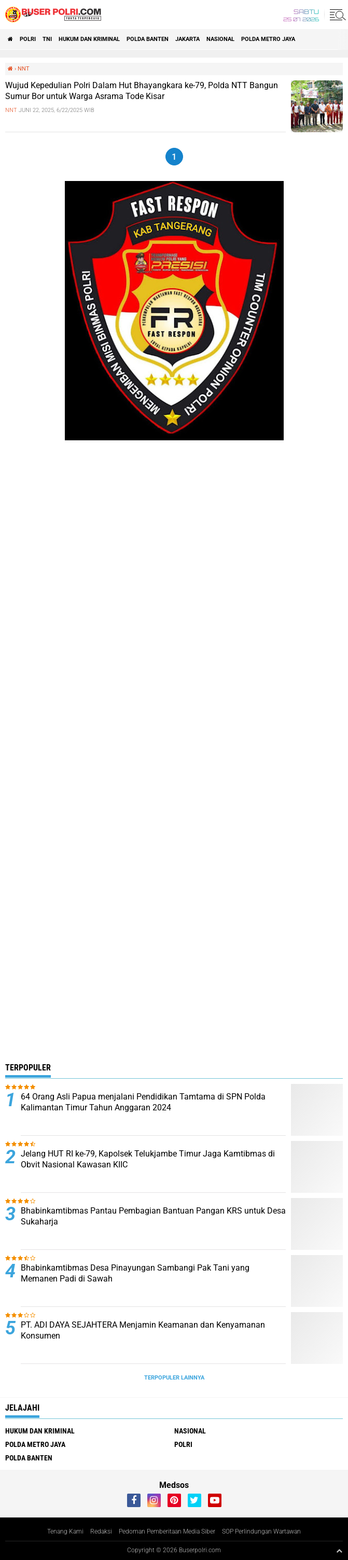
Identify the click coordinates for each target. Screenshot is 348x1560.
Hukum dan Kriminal (89, 39)
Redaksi (101, 1531)
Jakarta (187, 39)
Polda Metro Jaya (268, 39)
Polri (28, 39)
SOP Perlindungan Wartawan (261, 1531)
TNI (47, 39)
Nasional (220, 39)
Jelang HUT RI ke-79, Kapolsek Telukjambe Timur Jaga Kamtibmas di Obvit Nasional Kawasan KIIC (148, 1159)
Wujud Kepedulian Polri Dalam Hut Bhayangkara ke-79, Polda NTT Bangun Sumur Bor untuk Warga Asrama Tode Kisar (141, 90)
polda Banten (148, 39)
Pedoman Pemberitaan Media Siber (167, 1531)
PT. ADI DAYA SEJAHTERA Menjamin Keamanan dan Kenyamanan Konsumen (143, 1330)
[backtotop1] (339, 1550)
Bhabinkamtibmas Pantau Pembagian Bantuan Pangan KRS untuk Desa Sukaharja (153, 1216)
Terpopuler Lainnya (174, 1377)
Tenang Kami (65, 1531)
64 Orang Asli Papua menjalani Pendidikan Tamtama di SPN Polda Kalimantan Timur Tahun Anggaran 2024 (143, 1102)
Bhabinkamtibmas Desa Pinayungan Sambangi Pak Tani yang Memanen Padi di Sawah (135, 1273)
